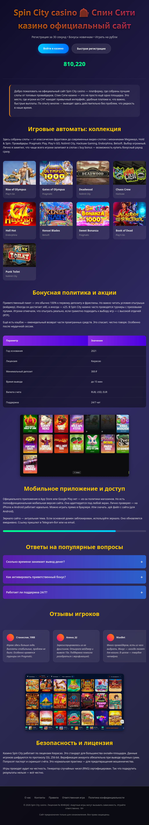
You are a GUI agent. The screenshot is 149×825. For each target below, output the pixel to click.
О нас (28, 797)
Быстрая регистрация (91, 48)
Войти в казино (53, 48)
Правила (54, 797)
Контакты (39, 797)
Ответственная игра (73, 797)
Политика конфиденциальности (106, 797)
